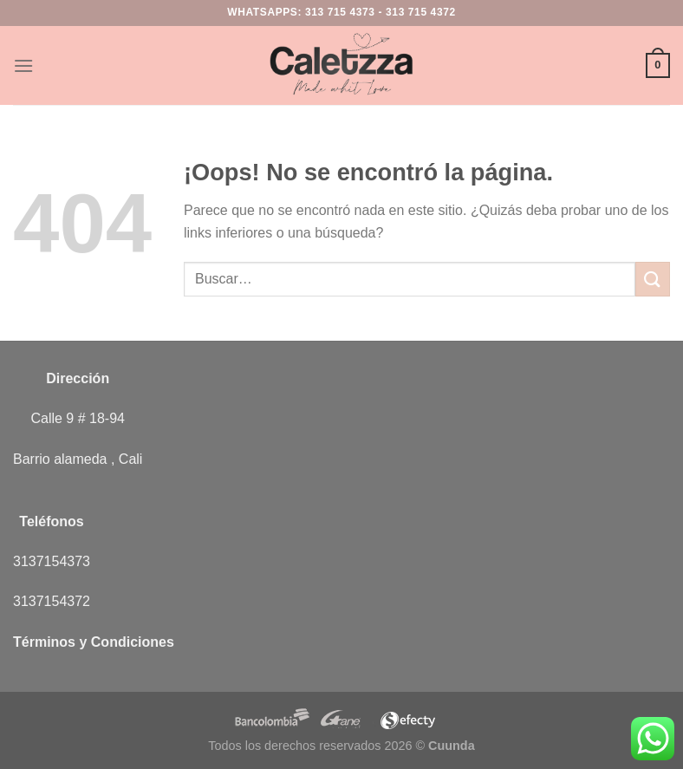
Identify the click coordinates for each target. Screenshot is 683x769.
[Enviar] (652, 279)
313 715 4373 (340, 12)
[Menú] (23, 65)
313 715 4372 (421, 12)
